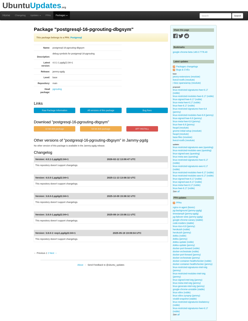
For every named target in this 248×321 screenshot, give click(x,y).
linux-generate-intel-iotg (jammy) (189, 286)
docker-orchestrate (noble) (186, 251)
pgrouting (57, 89)
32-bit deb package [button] (54, 129)
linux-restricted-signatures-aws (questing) (193, 147)
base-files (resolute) (182, 137)
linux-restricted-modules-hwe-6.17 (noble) (193, 96)
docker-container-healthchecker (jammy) (193, 264)
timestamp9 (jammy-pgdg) (186, 213)
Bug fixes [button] (147, 110)
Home (6, 15)
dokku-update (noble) (183, 242)
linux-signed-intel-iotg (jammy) (187, 280)
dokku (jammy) (180, 239)
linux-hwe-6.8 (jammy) (184, 124)
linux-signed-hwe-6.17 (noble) (187, 99)
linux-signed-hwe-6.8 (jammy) (187, 118)
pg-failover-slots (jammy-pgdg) (188, 217)
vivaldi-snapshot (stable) (185, 299)
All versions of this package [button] (100, 110)
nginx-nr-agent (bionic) (184, 207)
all (178, 191)
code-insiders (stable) (183, 223)
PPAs (48, 15)
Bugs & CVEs (183, 69)
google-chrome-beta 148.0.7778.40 (190, 52)
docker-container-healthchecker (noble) (192, 261)
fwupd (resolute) (181, 127)
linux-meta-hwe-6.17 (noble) (186, 102)
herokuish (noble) (181, 229)
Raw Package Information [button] (54, 110)
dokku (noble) (179, 235)
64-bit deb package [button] (100, 129)
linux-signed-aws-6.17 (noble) (187, 182)
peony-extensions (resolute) (186, 76)
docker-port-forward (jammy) (187, 254)
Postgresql (76, 37)
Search (237, 16)
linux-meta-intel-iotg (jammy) (187, 283)
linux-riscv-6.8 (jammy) (184, 226)
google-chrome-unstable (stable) (189, 289)
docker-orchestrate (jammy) (186, 258)
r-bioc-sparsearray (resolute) (187, 83)
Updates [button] (35, 15)
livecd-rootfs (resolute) (184, 80)
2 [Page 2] (48, 253)
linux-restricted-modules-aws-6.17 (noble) (193, 175)
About (80, 265)
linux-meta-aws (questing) (185, 156)
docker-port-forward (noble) (186, 248)
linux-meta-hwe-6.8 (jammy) (186, 121)
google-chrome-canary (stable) (188, 220)
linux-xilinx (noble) (182, 292)
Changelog (20, 15)
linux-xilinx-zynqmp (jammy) (186, 295)
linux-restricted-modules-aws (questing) (192, 150)
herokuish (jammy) (182, 232)
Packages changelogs (187, 66)
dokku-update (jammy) (184, 245)
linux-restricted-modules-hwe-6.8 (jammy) (193, 115)
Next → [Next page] (53, 253)
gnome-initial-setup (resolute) (187, 131)
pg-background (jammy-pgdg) (187, 210)
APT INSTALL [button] (142, 129)
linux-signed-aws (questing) (186, 153)
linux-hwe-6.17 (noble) (184, 105)
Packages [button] (62, 15)
